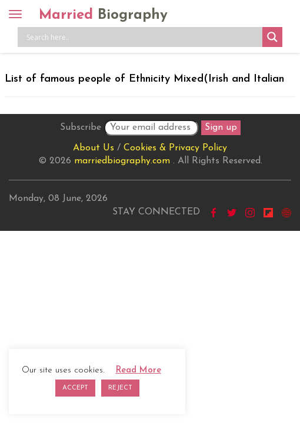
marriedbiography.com (122, 161)
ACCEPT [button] (75, 388)
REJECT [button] (120, 388)
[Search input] (142, 37)
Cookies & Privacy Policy (175, 148)
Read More (138, 370)
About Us (93, 148)
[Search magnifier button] (272, 37)
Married (103, 15)
